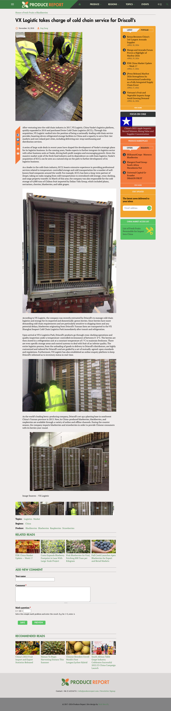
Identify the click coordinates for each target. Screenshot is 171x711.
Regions (112, 4)
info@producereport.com (88, 691)
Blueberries (43, 528)
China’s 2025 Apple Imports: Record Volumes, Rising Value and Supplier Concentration (138, 131)
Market (36, 519)
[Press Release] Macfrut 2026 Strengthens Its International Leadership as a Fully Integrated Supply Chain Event (140, 79)
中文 (160, 4)
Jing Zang (44, 28)
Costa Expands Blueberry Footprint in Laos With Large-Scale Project (52, 558)
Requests (145, 148)
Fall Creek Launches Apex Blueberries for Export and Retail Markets (104, 558)
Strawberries (68, 528)
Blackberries (31, 528)
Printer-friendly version (18, 148)
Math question (23, 607)
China (28, 523)
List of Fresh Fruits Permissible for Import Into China (133, 231)
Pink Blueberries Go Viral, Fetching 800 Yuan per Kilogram (78, 558)
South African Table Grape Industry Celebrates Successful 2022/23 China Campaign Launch (104, 662)
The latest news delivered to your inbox (136, 200)
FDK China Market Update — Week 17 (24, 557)
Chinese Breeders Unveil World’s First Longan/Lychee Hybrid (77, 659)
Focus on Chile (138, 114)
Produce (94, 4)
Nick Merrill (103, 704)
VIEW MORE (138, 108)
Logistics (28, 519)
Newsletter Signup (107, 691)
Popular (144, 30)
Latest (129, 30)
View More (138, 185)
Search (167, 4)
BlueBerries (132, 157)
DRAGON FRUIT (134, 178)
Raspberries (55, 528)
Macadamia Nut (134, 167)
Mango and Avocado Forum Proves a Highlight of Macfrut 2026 (140, 53)
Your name (20, 576)
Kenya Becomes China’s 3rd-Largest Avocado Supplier (138, 39)
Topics (129, 4)
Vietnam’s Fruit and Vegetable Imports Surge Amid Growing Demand (138, 95)
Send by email (18, 153)
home (79, 4)
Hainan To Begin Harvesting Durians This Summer (52, 659)
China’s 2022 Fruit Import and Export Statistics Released (24, 659)
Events (145, 4)
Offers (130, 148)
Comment (20, 585)
